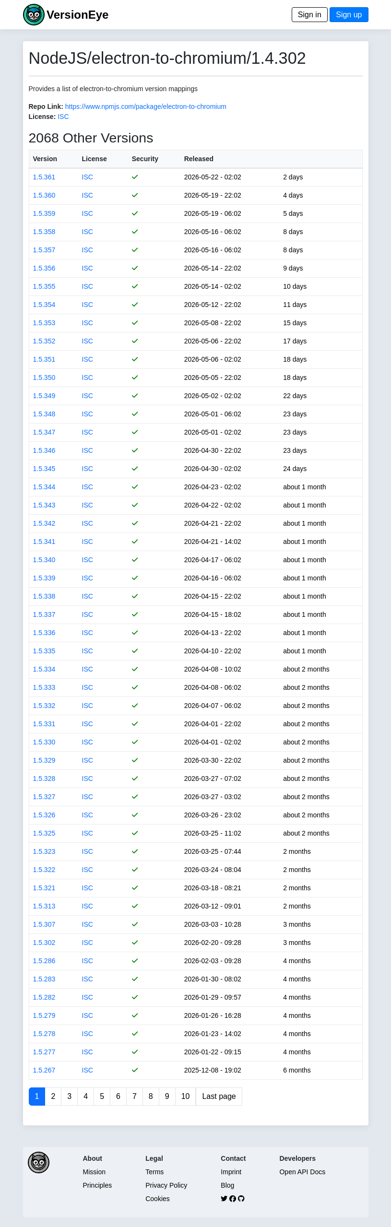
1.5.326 (44, 815)
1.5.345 (44, 468)
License (94, 159)
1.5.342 (44, 523)
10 (185, 1096)
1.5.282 (44, 997)
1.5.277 (44, 1052)
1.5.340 (44, 560)
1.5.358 (44, 232)
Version (45, 159)
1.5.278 (44, 1034)
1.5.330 (44, 742)
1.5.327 (44, 797)
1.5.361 (44, 177)
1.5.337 (44, 614)
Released (198, 159)
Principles (97, 1185)
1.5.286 (44, 961)
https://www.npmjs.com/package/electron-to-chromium (145, 106)
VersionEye (77, 14)
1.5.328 (44, 778)
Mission (94, 1172)
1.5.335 (44, 651)
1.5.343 (44, 505)
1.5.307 (44, 924)
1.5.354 (44, 304)
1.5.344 (44, 487)
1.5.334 (44, 669)
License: (42, 116)
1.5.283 (44, 979)
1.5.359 (44, 213)
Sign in (309, 15)
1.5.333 (44, 687)
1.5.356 (44, 268)
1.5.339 (44, 578)
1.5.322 (44, 869)
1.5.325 (44, 833)
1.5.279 (44, 1015)
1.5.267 (44, 1070)
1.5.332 (44, 705)
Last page (219, 1096)
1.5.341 (44, 541)
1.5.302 (44, 942)
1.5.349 (44, 396)
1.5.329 (44, 760)
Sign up (349, 15)
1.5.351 (44, 359)
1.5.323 (44, 851)
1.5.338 (44, 596)
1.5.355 (44, 286)
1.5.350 (44, 377)
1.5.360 (44, 195)
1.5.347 (44, 432)
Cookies (157, 1199)
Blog (227, 1185)
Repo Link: (46, 106)
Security (145, 159)
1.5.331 (44, 724)
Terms (154, 1172)
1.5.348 (44, 414)
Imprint (231, 1172)
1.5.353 (44, 323)
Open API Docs (302, 1172)
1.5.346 (44, 450)
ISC (63, 116)
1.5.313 (44, 906)
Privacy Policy (166, 1185)
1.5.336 (44, 633)
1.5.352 (44, 341)
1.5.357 (44, 250)
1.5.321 (44, 888)
